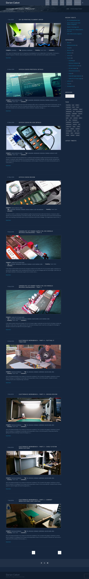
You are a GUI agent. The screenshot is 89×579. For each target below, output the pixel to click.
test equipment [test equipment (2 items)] (69, 131)
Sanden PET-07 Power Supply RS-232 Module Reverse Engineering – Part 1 (36, 286)
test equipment (40, 209)
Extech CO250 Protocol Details (31, 69)
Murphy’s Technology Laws (73, 27)
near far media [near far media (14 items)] (76, 122)
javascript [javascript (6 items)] (75, 118)
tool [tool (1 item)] (78, 131)
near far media (35, 318)
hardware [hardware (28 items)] (68, 115)
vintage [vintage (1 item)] (67, 135)
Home (47, 2)
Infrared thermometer (73, 70)
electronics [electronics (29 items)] (68, 113)
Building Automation (71, 45)
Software (69, 81)
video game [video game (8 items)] (77, 133)
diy (27, 371)
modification (29, 50)
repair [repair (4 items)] (74, 126)
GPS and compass (73, 68)
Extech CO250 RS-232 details (30, 122)
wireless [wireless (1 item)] (77, 135)
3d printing (24, 50)
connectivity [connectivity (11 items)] (75, 109)
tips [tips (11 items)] (74, 131)
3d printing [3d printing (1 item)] (68, 105)
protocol (52, 100)
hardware (47, 100)
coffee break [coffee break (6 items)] (68, 109)
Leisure (68, 55)
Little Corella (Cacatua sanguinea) (74, 33)
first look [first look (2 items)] (80, 113)
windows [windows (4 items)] (72, 135)
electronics (42, 100)
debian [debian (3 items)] (80, 109)
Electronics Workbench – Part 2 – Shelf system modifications (38, 447)
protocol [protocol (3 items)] (75, 124)
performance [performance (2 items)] (68, 124)
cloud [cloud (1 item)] (77, 107)
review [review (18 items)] (78, 126)
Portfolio (54, 2)
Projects (69, 58)
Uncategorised (70, 86)
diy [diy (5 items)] (73, 111)
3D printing (13, 50)
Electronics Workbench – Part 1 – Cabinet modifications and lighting (35, 500)
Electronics (69, 50)
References (77, 2)
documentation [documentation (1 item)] (79, 111)
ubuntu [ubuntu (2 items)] (67, 133)
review (31, 209)
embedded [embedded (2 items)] (74, 113)
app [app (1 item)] (73, 105)
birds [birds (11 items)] (73, 107)
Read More (8, 57)
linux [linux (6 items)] (70, 120)
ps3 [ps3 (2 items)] (79, 124)
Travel (68, 83)
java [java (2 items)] (71, 118)
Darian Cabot (13, 2)
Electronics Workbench (16, 371)
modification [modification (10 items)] (68, 122)
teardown (37, 264)
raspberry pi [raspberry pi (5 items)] (68, 126)
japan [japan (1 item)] (67, 118)
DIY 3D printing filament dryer (31, 19)
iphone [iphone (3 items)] (78, 115)
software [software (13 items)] (72, 128)
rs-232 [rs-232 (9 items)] (67, 128)
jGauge (70, 73)
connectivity (30, 100)
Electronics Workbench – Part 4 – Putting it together (36, 341)
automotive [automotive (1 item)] (68, 107)
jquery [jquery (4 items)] (80, 118)
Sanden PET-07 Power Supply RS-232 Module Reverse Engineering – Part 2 (36, 232)
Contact (69, 2)
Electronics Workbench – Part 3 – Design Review (38, 394)
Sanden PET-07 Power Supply (17, 262)
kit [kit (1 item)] (66, 120)
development (37, 100)
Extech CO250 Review (27, 177)
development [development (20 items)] (68, 111)
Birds (62, 2)
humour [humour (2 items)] (73, 115)
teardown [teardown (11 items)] (78, 128)
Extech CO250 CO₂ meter (16, 100)
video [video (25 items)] (72, 133)
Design (68, 47)
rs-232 (55, 100)
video (41, 264)
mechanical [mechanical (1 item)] (75, 120)
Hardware (69, 53)
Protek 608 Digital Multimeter (75, 76)
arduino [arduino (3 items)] (77, 105)
